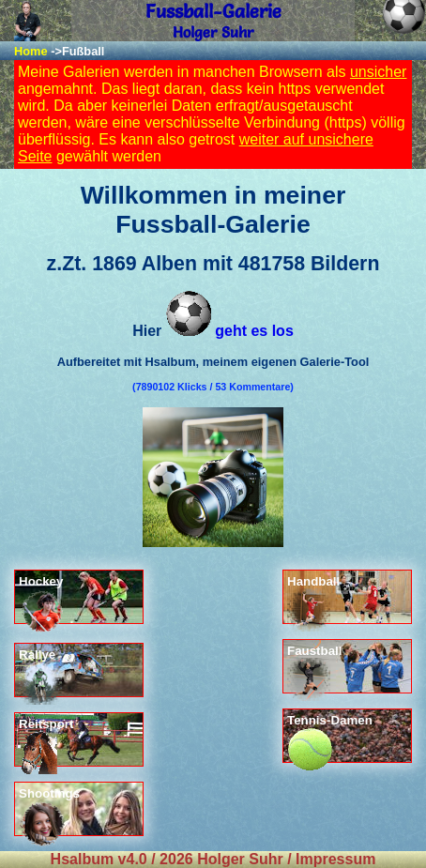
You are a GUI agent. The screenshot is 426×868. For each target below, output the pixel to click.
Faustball (314, 668)
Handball (313, 599)
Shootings (49, 811)
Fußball (83, 51)
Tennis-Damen (330, 738)
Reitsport (46, 742)
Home (31, 51)
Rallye (40, 672)
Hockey (42, 599)
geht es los (230, 331)
